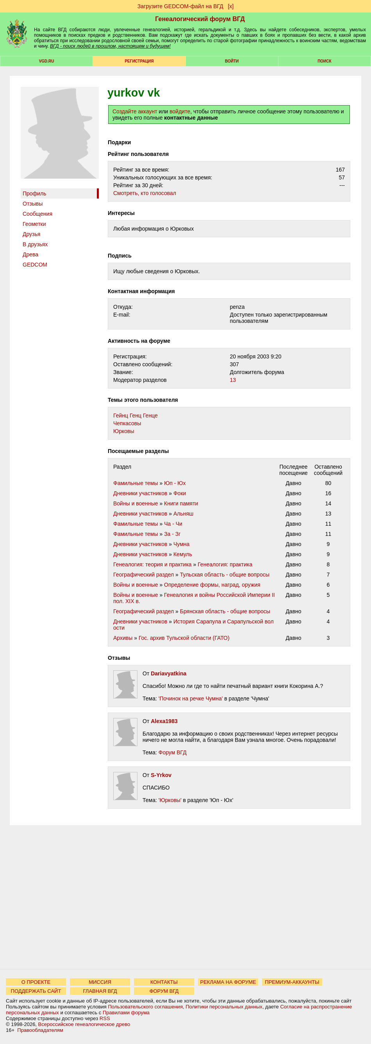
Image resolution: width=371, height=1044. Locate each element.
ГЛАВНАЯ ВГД (100, 991)
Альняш (183, 513)
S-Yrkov (161, 775)
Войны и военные (135, 503)
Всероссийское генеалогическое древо (84, 1024)
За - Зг (172, 534)
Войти (232, 61)
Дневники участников (140, 493)
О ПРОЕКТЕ (35, 982)
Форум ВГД (173, 752)
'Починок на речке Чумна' (191, 698)
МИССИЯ (100, 982)
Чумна (181, 544)
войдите (179, 111)
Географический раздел (143, 574)
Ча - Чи (173, 524)
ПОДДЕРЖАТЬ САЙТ (36, 991)
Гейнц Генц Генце (135, 415)
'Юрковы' (170, 800)
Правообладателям (40, 1030)
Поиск (324, 61)
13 (233, 380)
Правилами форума (126, 1012)
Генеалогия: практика (225, 564)
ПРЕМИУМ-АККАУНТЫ (292, 982)
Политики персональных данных (224, 1007)
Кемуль (182, 554)
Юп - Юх (175, 483)
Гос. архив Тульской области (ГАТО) (184, 638)
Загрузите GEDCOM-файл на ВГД (180, 6)
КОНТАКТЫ (164, 982)
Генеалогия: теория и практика (152, 564)
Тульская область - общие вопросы (224, 574)
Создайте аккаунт (134, 111)
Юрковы (123, 431)
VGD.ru (46, 61)
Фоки (179, 493)
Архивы (122, 638)
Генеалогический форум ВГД (200, 19)
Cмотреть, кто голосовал (144, 193)
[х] (231, 6)
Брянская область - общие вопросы (225, 611)
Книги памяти (181, 503)
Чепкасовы (127, 423)
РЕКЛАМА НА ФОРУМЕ (228, 982)
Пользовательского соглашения (145, 1007)
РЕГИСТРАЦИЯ (139, 61)
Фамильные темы (135, 483)
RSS (105, 1018)
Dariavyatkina (168, 673)
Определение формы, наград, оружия (212, 585)
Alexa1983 (164, 721)
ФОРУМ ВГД (164, 991)
